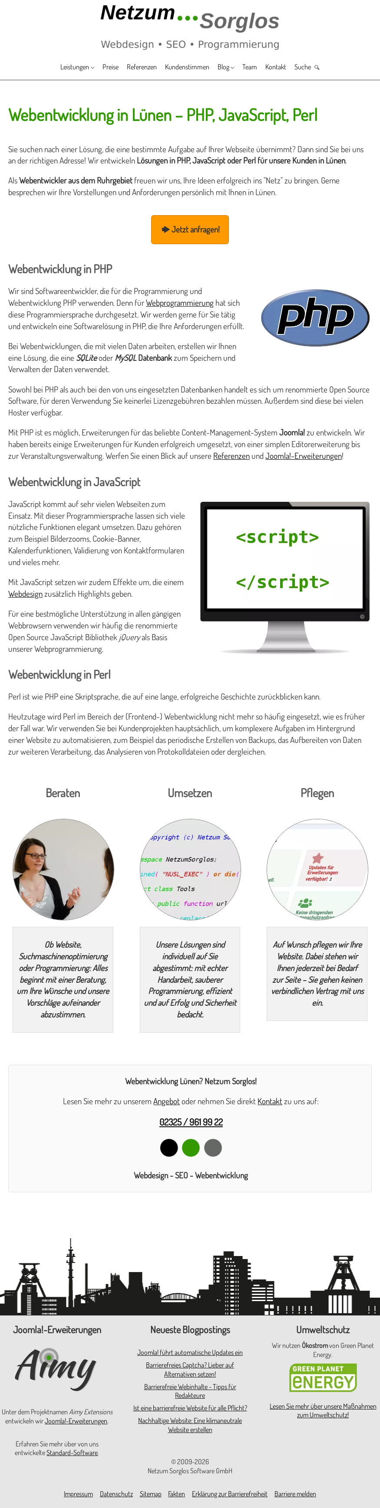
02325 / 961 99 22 (191, 1122)
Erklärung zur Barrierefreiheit (230, 1493)
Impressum (78, 1493)
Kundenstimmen (189, 67)
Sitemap (151, 1493)
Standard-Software (72, 1452)
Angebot (166, 1101)
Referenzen (136, 67)
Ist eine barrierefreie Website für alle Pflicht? (190, 1407)
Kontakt (290, 67)
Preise (99, 67)
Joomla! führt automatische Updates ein (190, 1352)
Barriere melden (295, 1493)
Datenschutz (116, 1493)
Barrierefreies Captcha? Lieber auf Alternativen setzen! (190, 1369)
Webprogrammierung (180, 302)
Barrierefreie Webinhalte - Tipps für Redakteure (190, 1391)
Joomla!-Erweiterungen (303, 455)
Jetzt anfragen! (190, 229)
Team (261, 67)
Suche (322, 67)
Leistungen (56, 67)
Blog (231, 67)
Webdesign (25, 593)
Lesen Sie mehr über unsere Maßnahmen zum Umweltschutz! (323, 1411)
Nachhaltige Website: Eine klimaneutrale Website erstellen (190, 1425)
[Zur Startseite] (190, 26)
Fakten (176, 1493)
